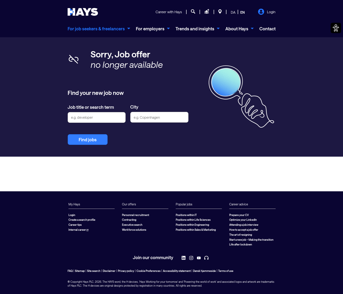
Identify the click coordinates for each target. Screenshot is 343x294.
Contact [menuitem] (267, 28)
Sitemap (80, 270)
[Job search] (193, 12)
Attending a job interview (243, 224)
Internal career (78, 229)
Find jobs (88, 139)
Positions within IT (186, 214)
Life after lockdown (240, 244)
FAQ (70, 270)
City (134, 106)
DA (233, 12)
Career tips (75, 224)
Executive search (132, 224)
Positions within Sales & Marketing (196, 229)
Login (266, 12)
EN (242, 12)
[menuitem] (99, 28)
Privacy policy (126, 270)
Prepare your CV (239, 214)
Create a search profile (81, 219)
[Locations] (220, 12)
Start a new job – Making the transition (251, 239)
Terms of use (225, 270)
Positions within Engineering (192, 224)
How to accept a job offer (243, 229)
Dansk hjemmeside (204, 270)
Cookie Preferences (149, 270)
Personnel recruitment (135, 214)
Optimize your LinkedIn (243, 219)
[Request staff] (207, 12)
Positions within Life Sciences (193, 219)
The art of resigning (240, 234)
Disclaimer (109, 270)
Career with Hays (169, 12)
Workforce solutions (134, 229)
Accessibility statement (177, 270)
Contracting (129, 219)
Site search (93, 270)
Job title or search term (91, 107)
